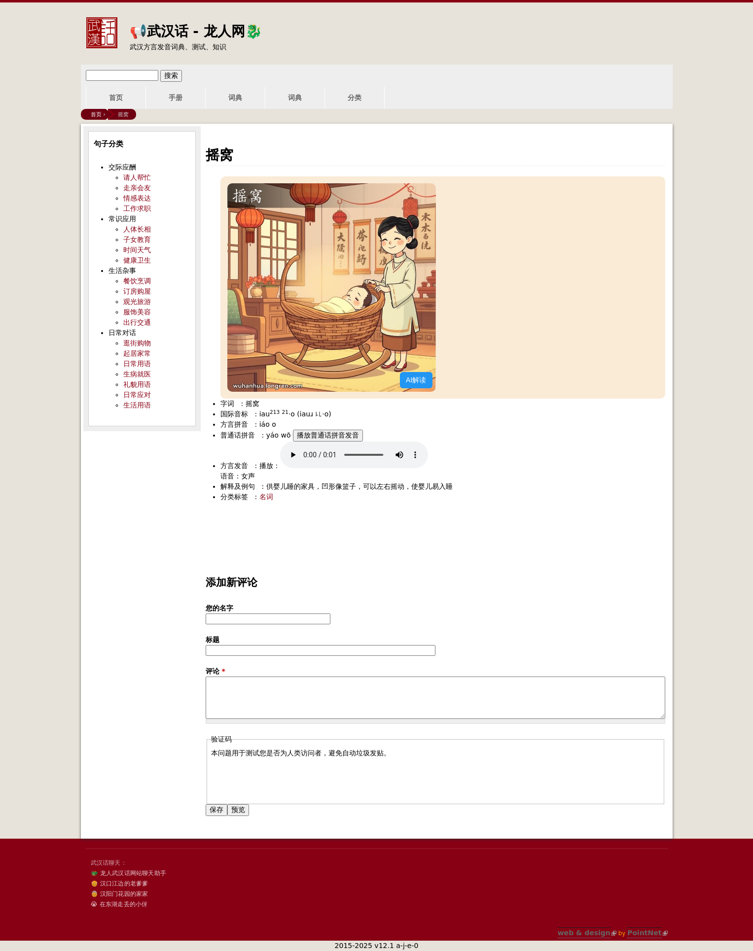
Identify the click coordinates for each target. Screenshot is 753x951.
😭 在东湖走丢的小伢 (119, 904)
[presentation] (286, 777)
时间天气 (137, 250)
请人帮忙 (137, 177)
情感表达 (137, 198)
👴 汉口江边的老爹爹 (119, 883)
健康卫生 (137, 260)
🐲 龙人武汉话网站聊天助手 (128, 873)
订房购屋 (137, 291)
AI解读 (416, 380)
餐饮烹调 (137, 281)
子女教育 (137, 239)
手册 (175, 98)
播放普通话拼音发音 (328, 435)
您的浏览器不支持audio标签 (354, 455)
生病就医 (137, 374)
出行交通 (137, 322)
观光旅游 (137, 302)
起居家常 (137, 353)
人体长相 (137, 229)
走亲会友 (137, 188)
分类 (354, 98)
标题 (212, 640)
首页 (116, 98)
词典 (235, 98)
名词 (266, 497)
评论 (215, 671)
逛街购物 (137, 343)
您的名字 (219, 608)
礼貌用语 (137, 384)
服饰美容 (137, 312)
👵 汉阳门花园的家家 (119, 893)
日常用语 (137, 364)
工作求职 (137, 208)
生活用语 (137, 405)
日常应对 (137, 395)
